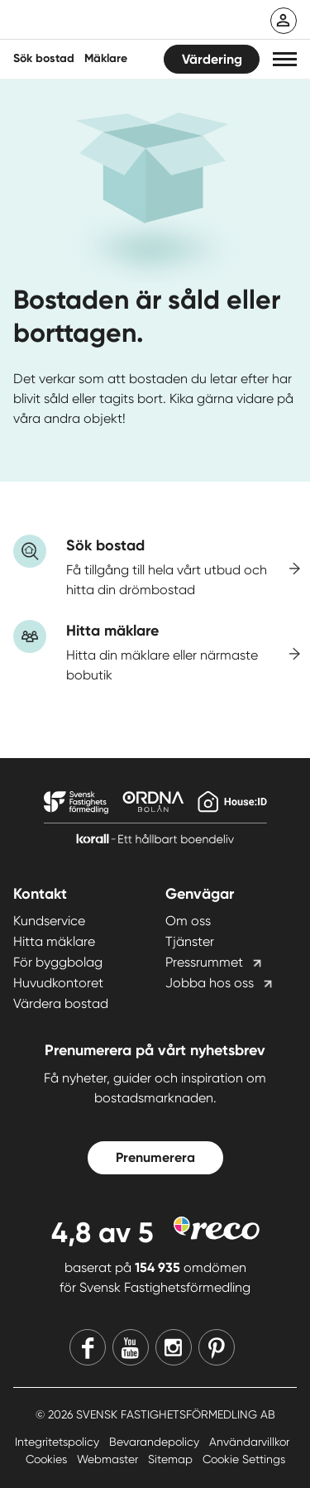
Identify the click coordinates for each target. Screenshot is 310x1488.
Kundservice (49, 921)
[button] (285, 59)
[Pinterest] (216, 1347)
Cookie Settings (244, 1459)
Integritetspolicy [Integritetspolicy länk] (59, 1441)
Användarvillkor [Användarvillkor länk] (249, 1441)
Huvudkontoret (58, 983)
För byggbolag (58, 962)
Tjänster (189, 941)
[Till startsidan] (121, 21)
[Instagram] (173, 1347)
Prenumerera (155, 1157)
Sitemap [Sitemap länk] (172, 1459)
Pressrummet (204, 962)
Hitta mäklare (54, 941)
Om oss (188, 921)
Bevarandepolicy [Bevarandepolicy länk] (156, 1441)
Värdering (212, 59)
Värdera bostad (60, 1003)
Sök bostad (43, 58)
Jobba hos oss (209, 983)
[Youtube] (130, 1347)
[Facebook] (87, 1347)
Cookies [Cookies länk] (48, 1459)
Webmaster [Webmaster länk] (109, 1459)
